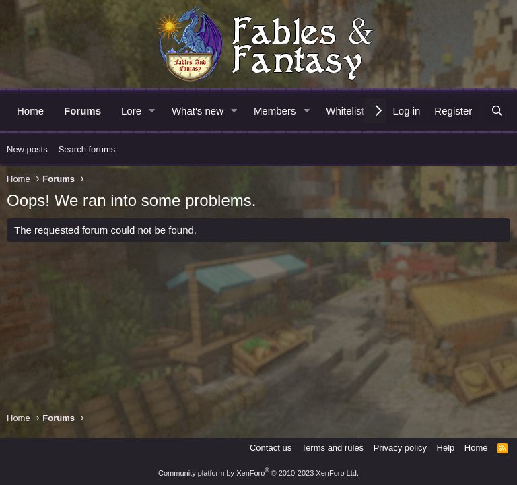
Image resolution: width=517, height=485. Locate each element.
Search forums (87, 149)
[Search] (497, 110)
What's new (197, 111)
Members (275, 111)
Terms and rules (333, 448)
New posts (27, 149)
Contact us (270, 448)
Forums (82, 111)
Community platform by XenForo (258, 473)
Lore (131, 111)
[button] (152, 110)
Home (30, 111)
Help (446, 448)
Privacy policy (400, 448)
